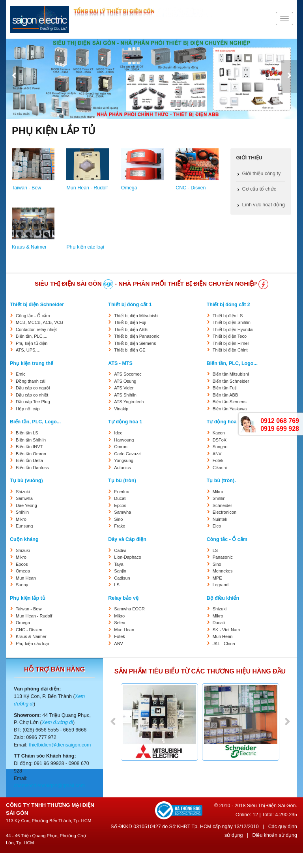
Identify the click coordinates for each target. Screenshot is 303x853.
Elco (217, 526)
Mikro (21, 519)
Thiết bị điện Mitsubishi (136, 315)
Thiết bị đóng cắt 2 (228, 304)
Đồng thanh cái (30, 381)
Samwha (24, 498)
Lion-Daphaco (127, 557)
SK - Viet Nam (226, 629)
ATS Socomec (128, 374)
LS (116, 584)
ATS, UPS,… (28, 350)
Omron (120, 446)
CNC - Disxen (191, 188)
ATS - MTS (120, 363)
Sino (118, 519)
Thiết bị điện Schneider (37, 304)
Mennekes (223, 571)
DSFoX (219, 440)
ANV (217, 453)
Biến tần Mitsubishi (231, 374)
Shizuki (23, 491)
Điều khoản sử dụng (274, 835)
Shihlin (22, 512)
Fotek (218, 460)
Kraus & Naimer (29, 247)
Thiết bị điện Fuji (130, 322)
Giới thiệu (249, 158)
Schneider (222, 505)
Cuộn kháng (24, 539)
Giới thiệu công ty (261, 173)
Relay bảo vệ (123, 598)
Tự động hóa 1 (125, 422)
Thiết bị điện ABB (131, 329)
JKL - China (224, 643)
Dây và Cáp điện (127, 539)
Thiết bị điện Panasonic (136, 336)
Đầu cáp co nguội (33, 387)
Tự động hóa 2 (224, 422)
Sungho (220, 446)
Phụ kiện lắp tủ (27, 598)
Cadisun (122, 578)
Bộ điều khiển (223, 598)
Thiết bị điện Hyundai (233, 329)
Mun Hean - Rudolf (87, 188)
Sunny (22, 584)
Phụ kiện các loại (85, 247)
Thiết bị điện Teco (230, 336)
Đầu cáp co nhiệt (32, 395)
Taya (118, 564)
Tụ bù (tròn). (221, 480)
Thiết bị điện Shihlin (232, 322)
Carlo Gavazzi (127, 453)
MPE (217, 578)
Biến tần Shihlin (31, 440)
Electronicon (225, 512)
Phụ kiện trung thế (31, 363)
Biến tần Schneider (231, 381)
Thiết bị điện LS (228, 315)
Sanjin (120, 571)
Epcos (120, 505)
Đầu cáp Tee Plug (33, 401)
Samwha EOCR (129, 608)
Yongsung (123, 460)
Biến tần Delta (29, 460)
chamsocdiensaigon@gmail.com (49, 785)
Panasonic (223, 557)
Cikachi (220, 467)
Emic (20, 374)
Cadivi (120, 550)
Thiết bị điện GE (129, 350)
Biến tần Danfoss (32, 467)
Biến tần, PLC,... (31, 336)
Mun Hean (26, 578)
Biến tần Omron (31, 453)
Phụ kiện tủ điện (31, 343)
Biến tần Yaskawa (230, 408)
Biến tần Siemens (230, 401)
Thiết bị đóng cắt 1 (130, 304)
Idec (118, 432)
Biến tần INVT (29, 446)
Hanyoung (124, 440)
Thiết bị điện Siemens (135, 343)
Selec (119, 622)
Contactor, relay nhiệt (36, 329)
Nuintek (220, 519)
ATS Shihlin (125, 395)
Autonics (122, 467)
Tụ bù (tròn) (122, 480)
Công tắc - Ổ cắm (33, 315)
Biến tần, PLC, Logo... (232, 363)
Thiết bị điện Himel (231, 343)
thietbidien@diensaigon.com (60, 745)
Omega (129, 188)
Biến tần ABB (225, 395)
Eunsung (24, 526)
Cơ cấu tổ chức (259, 189)
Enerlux (121, 491)
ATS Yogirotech (129, 401)
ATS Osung (125, 381)
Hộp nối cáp (27, 408)
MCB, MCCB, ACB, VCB (39, 322)
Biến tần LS (27, 432)
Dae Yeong (26, 505)
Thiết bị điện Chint (230, 350)
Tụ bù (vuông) (26, 480)
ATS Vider (123, 387)
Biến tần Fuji (225, 387)
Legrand (220, 584)
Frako (119, 526)
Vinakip (121, 408)
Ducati (120, 498)
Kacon (219, 432)
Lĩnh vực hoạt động (263, 205)
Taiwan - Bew (26, 188)
